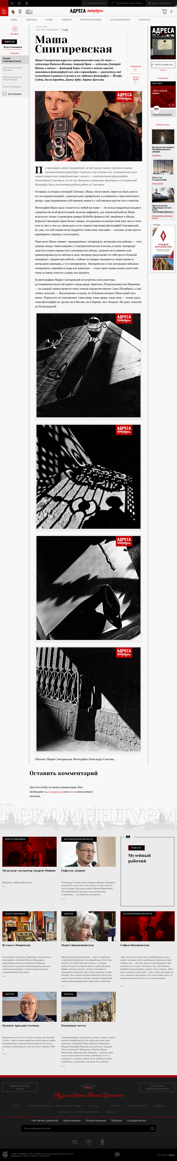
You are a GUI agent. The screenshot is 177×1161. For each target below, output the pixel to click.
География (64, 1112)
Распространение (90, 19)
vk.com (12, 3)
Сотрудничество (120, 19)
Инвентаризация (137, 1106)
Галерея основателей (40, 1106)
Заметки (67, 19)
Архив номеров (72, 1120)
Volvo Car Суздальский (159, 179)
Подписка (116, 1120)
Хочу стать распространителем (157, 1087)
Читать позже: (136, 80)
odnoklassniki (26, 3)
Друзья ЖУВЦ (157, 183)
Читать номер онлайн (163, 64)
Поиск (4, 3)
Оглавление (4, 11)
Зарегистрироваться (53, 792)
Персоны (31, 19)
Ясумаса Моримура (12, 87)
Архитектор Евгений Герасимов (12, 69)
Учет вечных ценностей (44, 1120)
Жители (9, 42)
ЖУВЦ (14, 19)
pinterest (19, 3)
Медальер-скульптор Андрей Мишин (12, 78)
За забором (156, 155)
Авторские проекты (87, 1112)
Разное (111, 1112)
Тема (16, 1106)
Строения (159, 1106)
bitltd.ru (172, 1155)
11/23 (65, 30)
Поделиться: (136, 68)
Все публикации (14, 94)
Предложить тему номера (20, 1087)
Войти (71, 792)
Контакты (145, 19)
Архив (49, 19)
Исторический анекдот (68, 1106)
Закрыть (152, 1128)
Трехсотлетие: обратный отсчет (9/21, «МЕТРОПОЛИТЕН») (162, 209)
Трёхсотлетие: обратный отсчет (162, 217)
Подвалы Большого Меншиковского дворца (163, 149)
